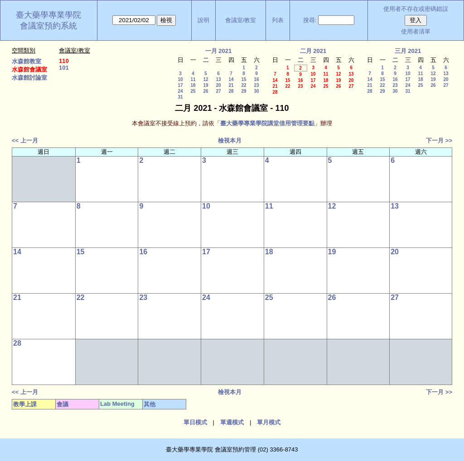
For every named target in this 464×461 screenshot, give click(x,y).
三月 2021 (408, 51)
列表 (278, 20)
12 (205, 79)
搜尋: (310, 20)
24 (180, 91)
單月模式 (268, 422)
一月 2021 (218, 51)
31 (180, 97)
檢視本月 (230, 140)
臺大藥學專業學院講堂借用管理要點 (267, 123)
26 (205, 91)
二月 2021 (313, 51)
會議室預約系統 (48, 25)
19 (205, 85)
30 (256, 91)
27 (218, 91)
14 (230, 79)
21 (230, 85)
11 (192, 79)
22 (243, 85)
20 (218, 85)
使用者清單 (415, 31)
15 (243, 79)
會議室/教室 (240, 20)
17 (180, 85)
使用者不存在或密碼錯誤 (415, 8)
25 (192, 91)
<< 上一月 (25, 140)
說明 (203, 20)
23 (256, 85)
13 (218, 79)
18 (192, 85)
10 (180, 79)
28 (230, 91)
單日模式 (195, 422)
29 (243, 91)
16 (256, 79)
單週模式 (232, 422)
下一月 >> (439, 140)
